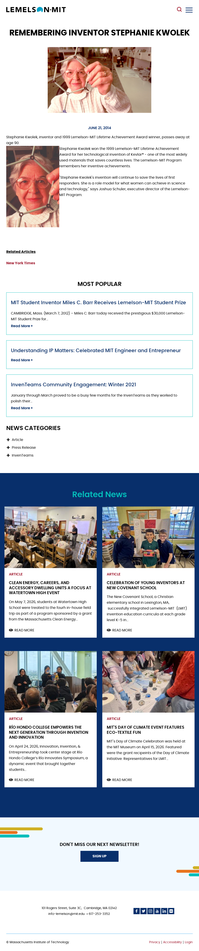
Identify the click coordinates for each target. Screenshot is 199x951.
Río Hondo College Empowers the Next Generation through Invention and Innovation (48, 733)
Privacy (154, 942)
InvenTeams (22, 455)
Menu (189, 10)
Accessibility (172, 942)
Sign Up (99, 856)
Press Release (24, 447)
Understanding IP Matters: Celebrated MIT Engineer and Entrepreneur (96, 350)
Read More (20, 326)
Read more (24, 630)
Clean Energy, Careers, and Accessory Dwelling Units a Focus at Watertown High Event (50, 588)
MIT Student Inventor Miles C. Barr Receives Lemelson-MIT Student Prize (98, 302)
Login (189, 942)
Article (17, 440)
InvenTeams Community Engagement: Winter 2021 (73, 384)
